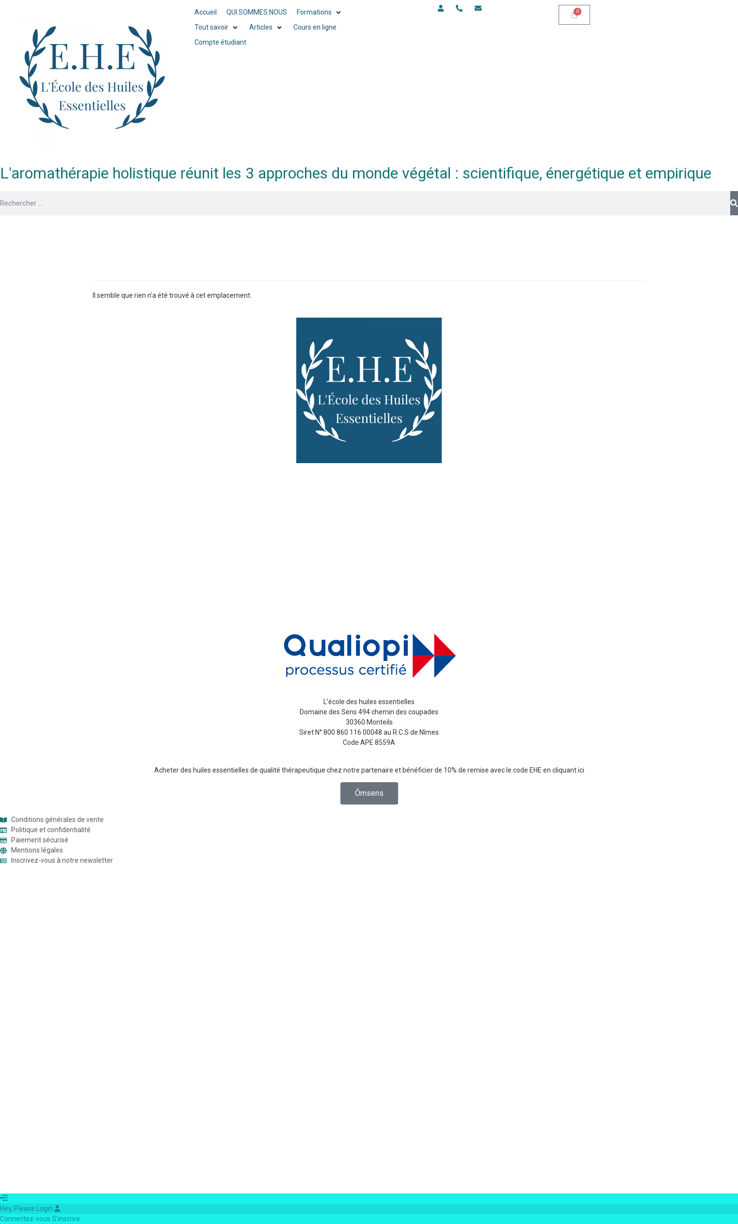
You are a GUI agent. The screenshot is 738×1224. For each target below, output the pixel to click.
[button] (320, 12)
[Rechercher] (734, 203)
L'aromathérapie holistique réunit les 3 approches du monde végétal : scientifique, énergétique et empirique (355, 173)
